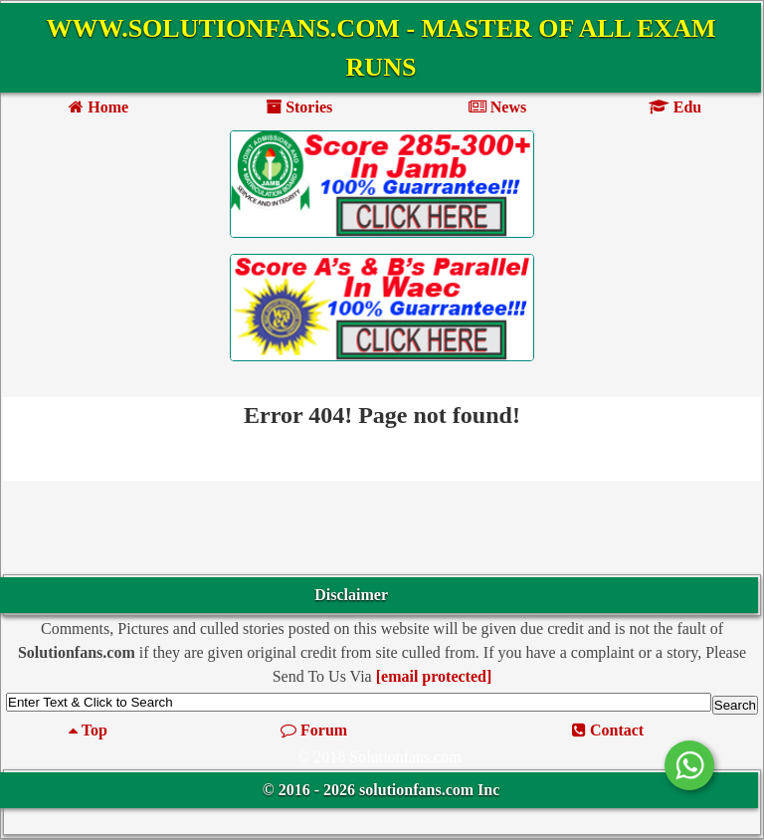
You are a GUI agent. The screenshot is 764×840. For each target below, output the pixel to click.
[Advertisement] (382, 529)
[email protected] (434, 676)
